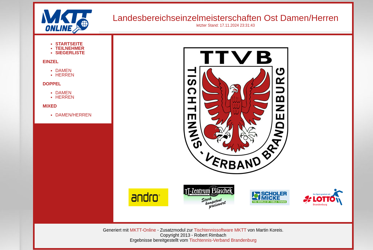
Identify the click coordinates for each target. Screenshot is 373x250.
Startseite (69, 43)
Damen (64, 70)
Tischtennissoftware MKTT (220, 230)
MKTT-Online (143, 230)
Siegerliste (70, 52)
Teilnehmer (70, 48)
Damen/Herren (74, 114)
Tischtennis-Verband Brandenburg (222, 240)
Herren (65, 74)
